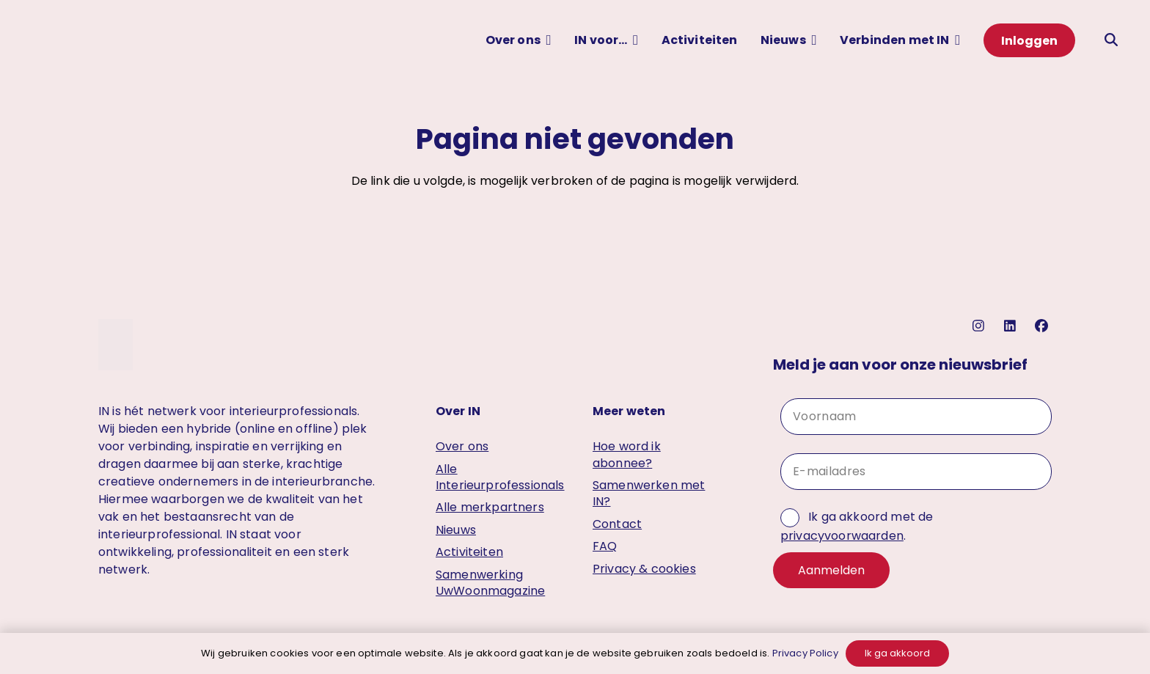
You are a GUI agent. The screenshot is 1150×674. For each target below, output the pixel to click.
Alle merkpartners (490, 507)
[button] (546, 40)
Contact (617, 524)
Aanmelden (831, 570)
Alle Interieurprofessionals (500, 477)
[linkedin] (1011, 326)
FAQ (605, 546)
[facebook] (1043, 326)
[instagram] (980, 326)
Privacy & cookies (644, 568)
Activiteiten (469, 551)
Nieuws (456, 529)
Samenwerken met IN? (649, 493)
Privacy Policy (805, 653)
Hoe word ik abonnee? (627, 454)
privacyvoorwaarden (842, 535)
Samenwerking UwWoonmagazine (490, 582)
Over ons (462, 446)
